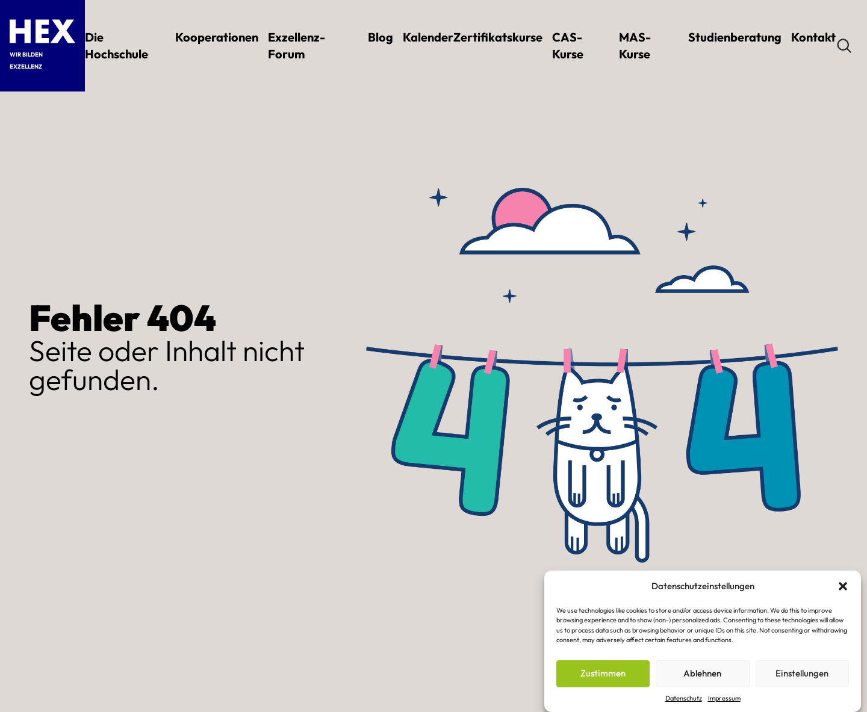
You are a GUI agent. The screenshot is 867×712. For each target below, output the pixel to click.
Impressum (724, 698)
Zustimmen (603, 673)
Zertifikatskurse (497, 37)
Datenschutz (683, 698)
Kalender (428, 37)
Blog (380, 37)
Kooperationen (216, 37)
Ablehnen (702, 673)
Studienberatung (735, 37)
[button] (843, 586)
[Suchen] (844, 45)
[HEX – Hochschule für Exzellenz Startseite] (42, 31)
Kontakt (813, 37)
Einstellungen (801, 673)
